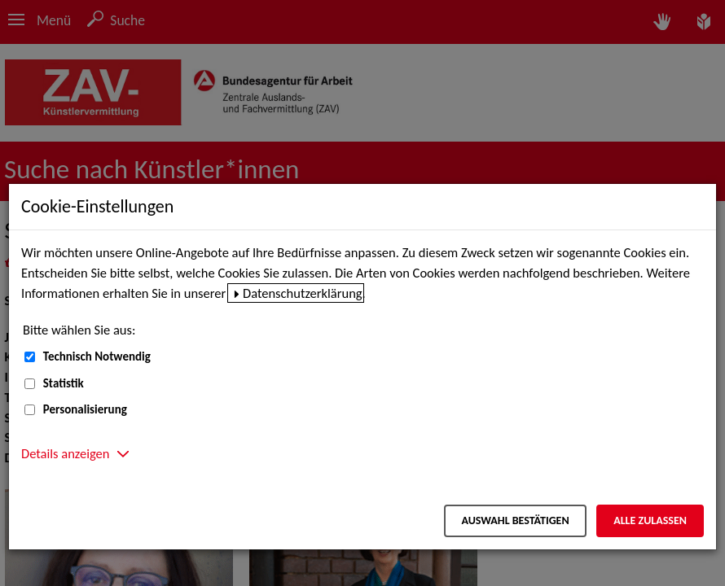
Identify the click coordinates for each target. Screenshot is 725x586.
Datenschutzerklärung (302, 293)
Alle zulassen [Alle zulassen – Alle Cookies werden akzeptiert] (650, 520)
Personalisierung (85, 409)
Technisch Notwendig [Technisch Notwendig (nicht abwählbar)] (97, 356)
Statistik (63, 383)
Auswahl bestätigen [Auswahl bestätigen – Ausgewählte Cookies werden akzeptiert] (515, 520)
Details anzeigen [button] (65, 453)
